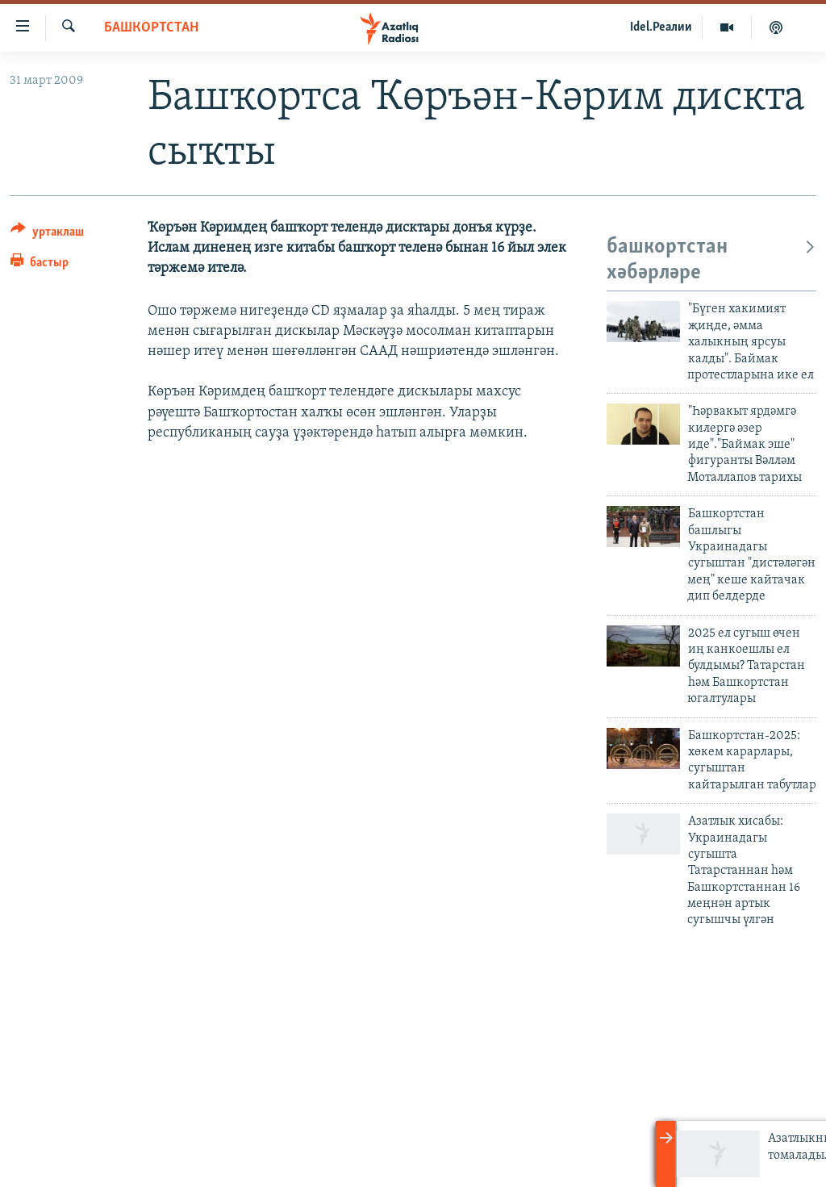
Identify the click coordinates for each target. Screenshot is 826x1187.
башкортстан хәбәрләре (711, 260)
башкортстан (151, 28)
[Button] (47, 234)
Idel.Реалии (661, 27)
